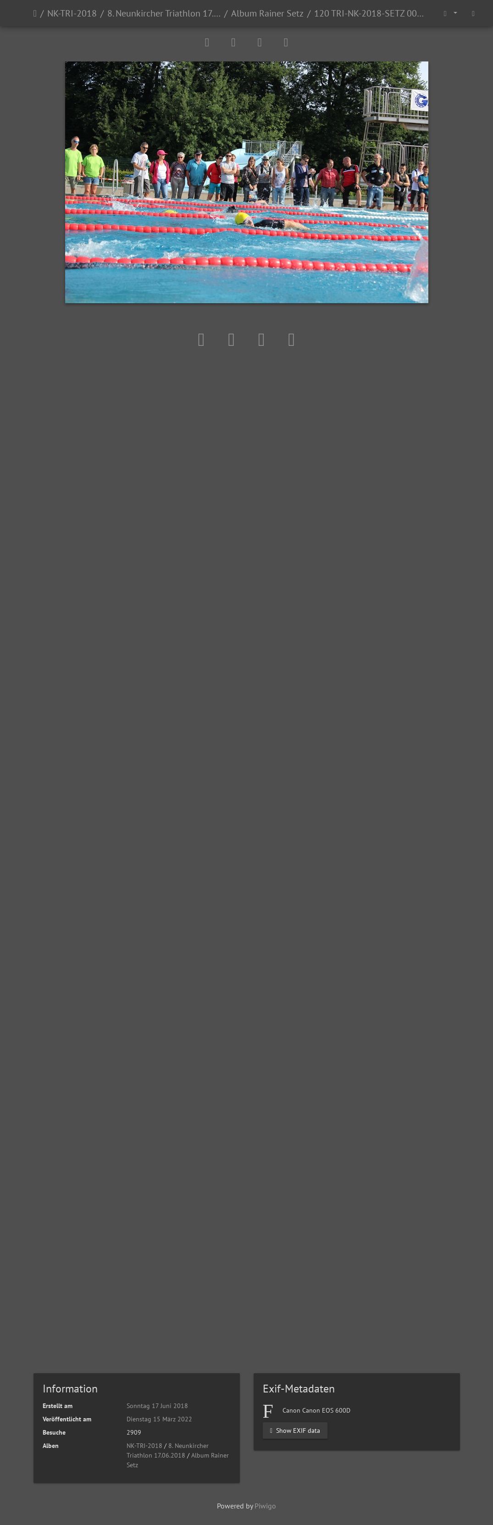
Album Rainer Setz (267, 13)
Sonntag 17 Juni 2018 (157, 1406)
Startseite (35, 13)
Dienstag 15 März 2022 (159, 1419)
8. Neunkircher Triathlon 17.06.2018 (164, 13)
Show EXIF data (295, 1430)
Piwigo (265, 1505)
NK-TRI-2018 (72, 13)
